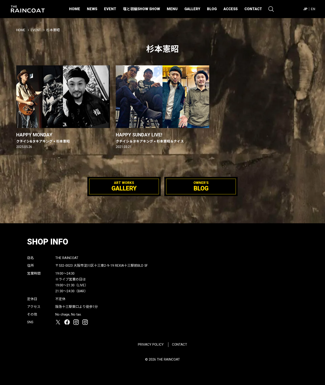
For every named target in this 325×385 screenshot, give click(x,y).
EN (313, 9)
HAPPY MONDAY (63, 138)
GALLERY (192, 9)
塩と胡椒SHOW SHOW (141, 9)
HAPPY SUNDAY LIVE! (162, 138)
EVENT (110, 9)
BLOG (212, 9)
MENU (172, 9)
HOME (74, 9)
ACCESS (230, 9)
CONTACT (253, 9)
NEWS (92, 9)
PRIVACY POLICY (151, 344)
